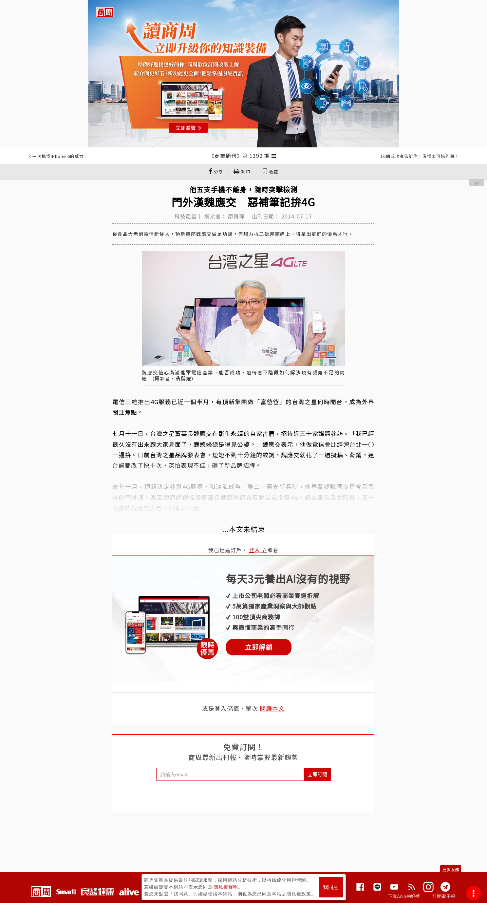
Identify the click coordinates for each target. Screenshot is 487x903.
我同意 (331, 887)
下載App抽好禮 (404, 896)
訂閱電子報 (444, 896)
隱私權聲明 (226, 887)
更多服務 (450, 869)
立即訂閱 (317, 774)
